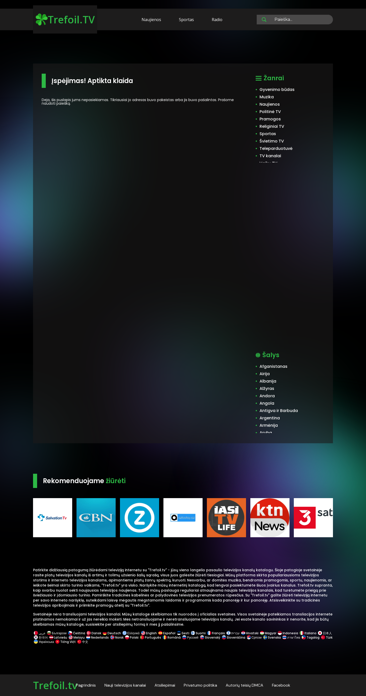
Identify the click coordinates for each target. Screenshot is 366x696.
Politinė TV (270, 112)
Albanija (268, 381)
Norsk (117, 637)
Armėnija (269, 425)
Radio (217, 19)
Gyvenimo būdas (277, 89)
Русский (190, 637)
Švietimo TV (272, 141)
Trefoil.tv (55, 685)
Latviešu (58, 637)
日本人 (324, 633)
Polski (131, 637)
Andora (267, 396)
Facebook (281, 685)
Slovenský (210, 637)
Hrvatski (249, 633)
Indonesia (288, 633)
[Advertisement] (183, 47)
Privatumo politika (200, 685)
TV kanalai (270, 156)
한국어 (41, 637)
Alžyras (267, 388)
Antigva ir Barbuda (279, 411)
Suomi (198, 633)
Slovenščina (233, 637)
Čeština (76, 633)
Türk (326, 637)
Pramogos (270, 119)
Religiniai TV (272, 126)
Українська (44, 642)
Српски (254, 637)
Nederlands (97, 637)
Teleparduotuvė (276, 148)
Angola (267, 403)
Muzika (267, 97)
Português (150, 637)
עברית (233, 633)
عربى (39, 633)
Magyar (268, 633)
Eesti (183, 633)
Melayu (76, 637)
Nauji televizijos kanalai (125, 685)
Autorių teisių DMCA (244, 685)
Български (56, 633)
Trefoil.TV (65, 19)
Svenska (272, 637)
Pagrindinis (86, 685)
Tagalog (310, 637)
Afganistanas (273, 366)
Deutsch (112, 633)
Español (167, 633)
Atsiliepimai (165, 685)
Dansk (94, 633)
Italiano (308, 633)
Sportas (186, 19)
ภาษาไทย (291, 637)
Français (216, 633)
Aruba (266, 433)
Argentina (270, 418)
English (149, 633)
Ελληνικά (131, 633)
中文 (82, 642)
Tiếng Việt (66, 642)
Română (171, 637)
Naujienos (151, 19)
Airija (265, 374)
